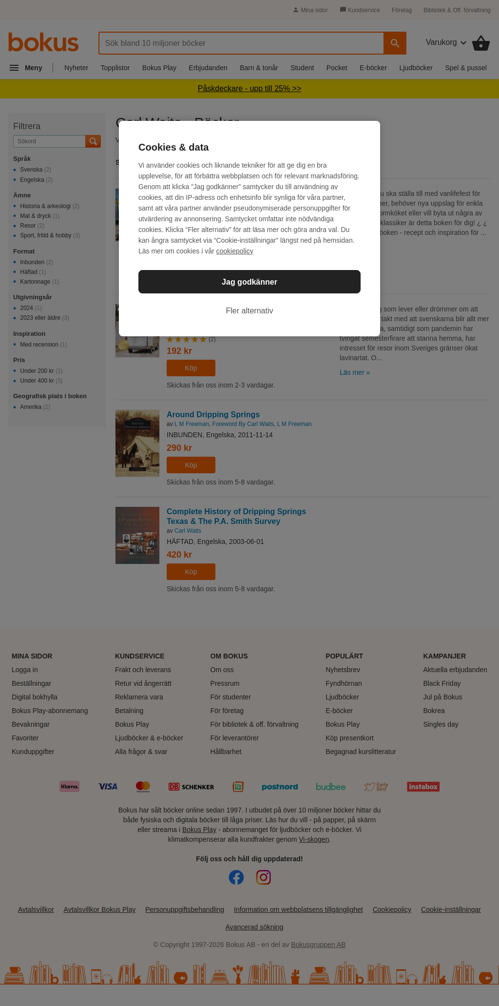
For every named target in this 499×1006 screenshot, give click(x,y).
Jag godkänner (249, 282)
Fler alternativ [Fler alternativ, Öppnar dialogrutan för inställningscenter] (249, 311)
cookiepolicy (234, 251)
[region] (249, 228)
